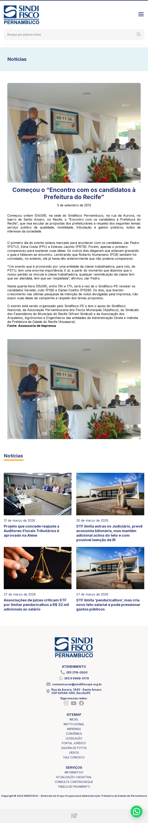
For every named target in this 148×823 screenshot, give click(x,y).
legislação (74, 738)
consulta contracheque (74, 781)
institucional (74, 724)
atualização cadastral (74, 777)
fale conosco (74, 757)
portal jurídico (74, 743)
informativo (74, 772)
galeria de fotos (74, 748)
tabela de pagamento (74, 786)
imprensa (74, 729)
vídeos (74, 752)
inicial (74, 719)
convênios (74, 733)
